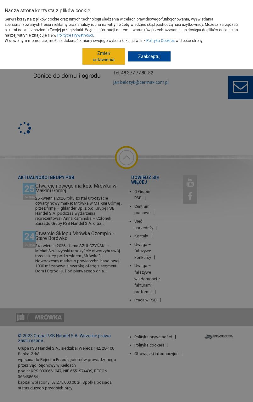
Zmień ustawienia (104, 56)
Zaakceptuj (149, 56)
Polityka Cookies (160, 40)
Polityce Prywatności (75, 35)
